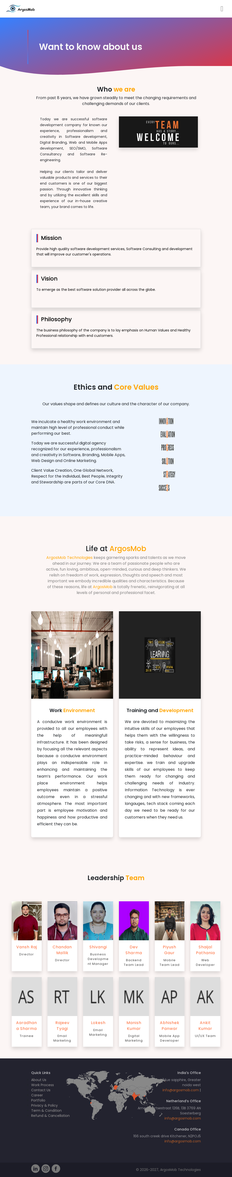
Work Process (42, 1085)
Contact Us (40, 1090)
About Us (38, 1079)
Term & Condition (46, 1110)
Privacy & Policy (44, 1105)
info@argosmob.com (181, 1090)
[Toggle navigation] (222, 8)
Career (37, 1095)
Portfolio (38, 1100)
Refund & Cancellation (50, 1115)
